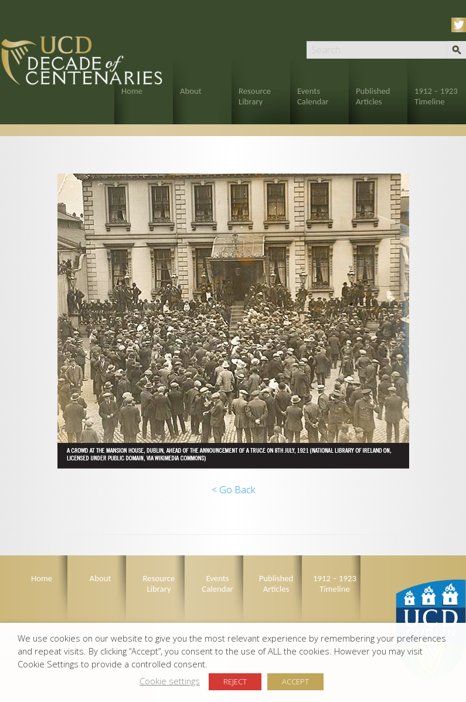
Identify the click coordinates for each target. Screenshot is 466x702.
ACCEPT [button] (295, 681)
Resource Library (255, 96)
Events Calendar (312, 96)
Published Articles (373, 96)
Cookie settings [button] (170, 681)
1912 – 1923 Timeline (436, 96)
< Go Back (233, 489)
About (191, 91)
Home (131, 91)
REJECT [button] (235, 681)
